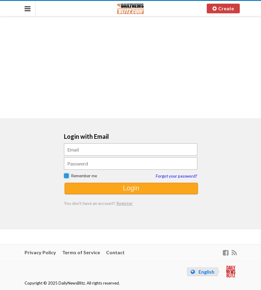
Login (131, 188)
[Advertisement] (131, 66)
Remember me (84, 175)
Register (124, 203)
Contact (115, 252)
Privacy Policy (40, 252)
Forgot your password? (176, 176)
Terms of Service (81, 252)
